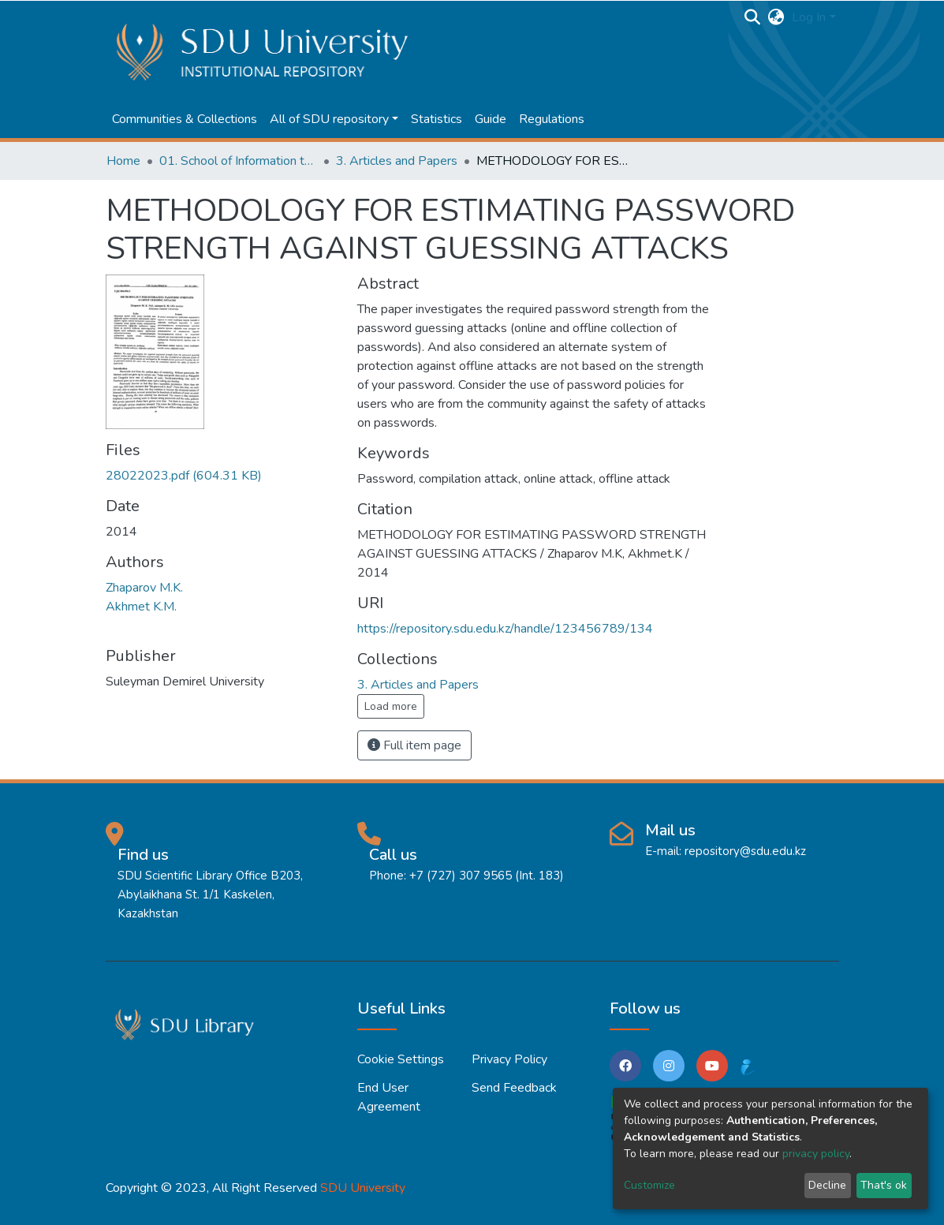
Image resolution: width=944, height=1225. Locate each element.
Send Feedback (514, 1087)
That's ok (883, 1185)
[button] (776, 17)
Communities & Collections (184, 119)
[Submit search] (752, 17)
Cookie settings (400, 1059)
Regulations (551, 119)
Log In (809, 17)
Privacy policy (509, 1059)
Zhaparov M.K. (144, 587)
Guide (490, 119)
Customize (649, 1185)
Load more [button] (390, 706)
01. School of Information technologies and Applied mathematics (238, 161)
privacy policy (815, 1153)
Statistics (436, 119)
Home (123, 161)
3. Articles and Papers (396, 161)
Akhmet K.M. (141, 606)
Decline (827, 1185)
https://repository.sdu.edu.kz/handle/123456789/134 (505, 628)
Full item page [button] (414, 745)
